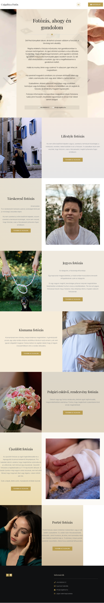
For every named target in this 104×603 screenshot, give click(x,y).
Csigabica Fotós (9, 4)
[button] (78, 4)
